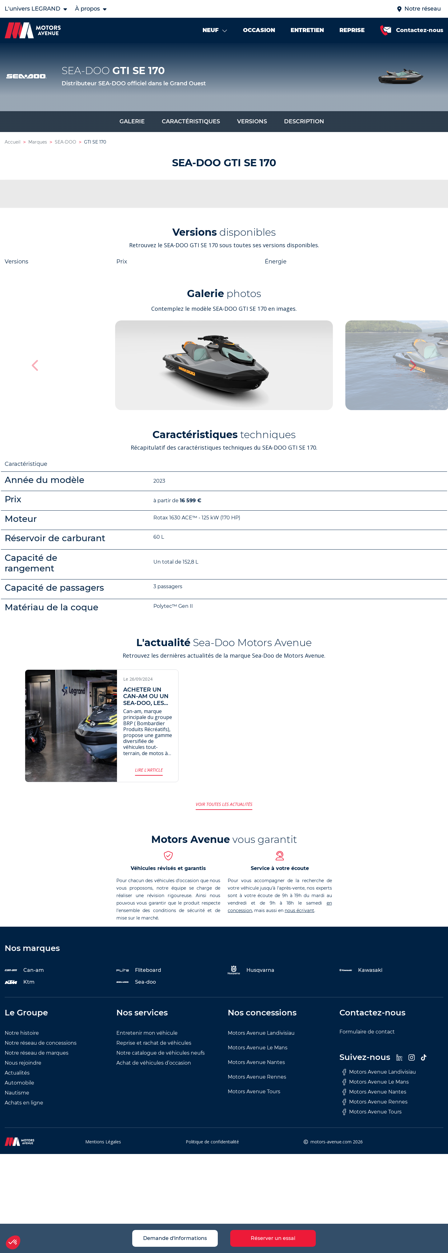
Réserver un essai (273, 1238)
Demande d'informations (175, 1238)
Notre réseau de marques (36, 1054)
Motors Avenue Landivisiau (261, 1035)
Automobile (19, 1084)
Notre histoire (22, 1035)
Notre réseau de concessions (41, 1044)
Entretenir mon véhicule (147, 1035)
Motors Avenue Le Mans (257, 1049)
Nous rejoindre (23, 1064)
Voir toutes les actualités (224, 805)
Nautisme (17, 1094)
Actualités (17, 1074)
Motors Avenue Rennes (257, 1078)
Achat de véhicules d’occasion (153, 1064)
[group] (224, 367)
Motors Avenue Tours (254, 1093)
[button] (412, 367)
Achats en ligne (24, 1104)
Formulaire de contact (367, 1033)
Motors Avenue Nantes (256, 1064)
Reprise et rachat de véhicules (153, 1044)
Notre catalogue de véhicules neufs (160, 1054)
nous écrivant (299, 912)
